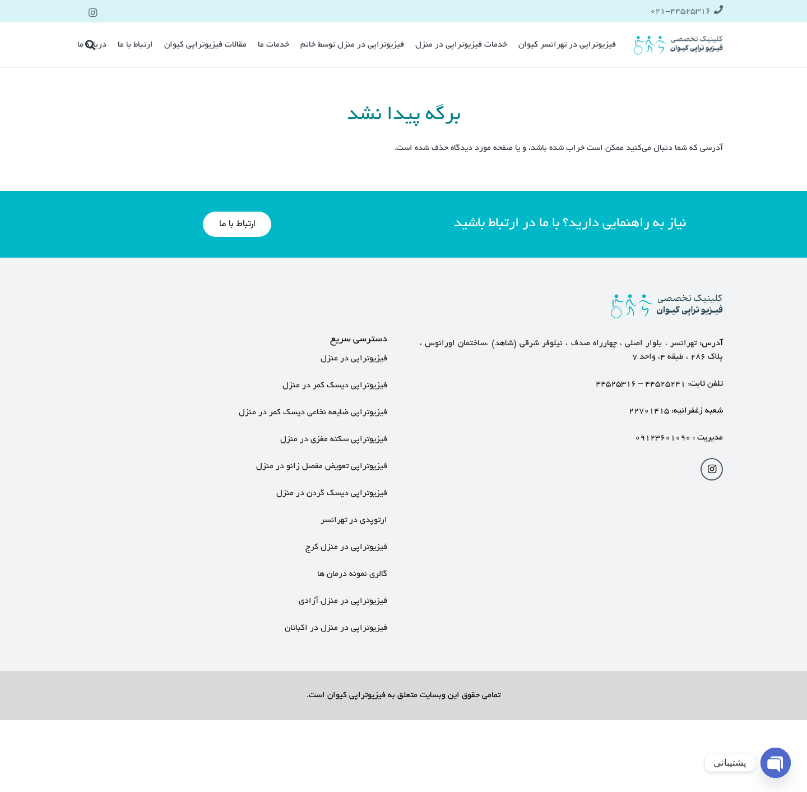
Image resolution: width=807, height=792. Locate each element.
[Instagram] (93, 13)
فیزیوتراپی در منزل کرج (346, 547)
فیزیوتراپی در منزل (354, 358)
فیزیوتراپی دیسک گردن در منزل (331, 493)
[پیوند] (678, 45)
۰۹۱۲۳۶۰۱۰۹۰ (662, 437)
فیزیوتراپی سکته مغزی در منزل (333, 439)
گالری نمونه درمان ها (352, 574)
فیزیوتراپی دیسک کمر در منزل (334, 385)
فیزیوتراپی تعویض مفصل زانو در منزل (321, 466)
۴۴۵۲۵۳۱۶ (616, 383)
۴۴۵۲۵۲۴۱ (665, 383)
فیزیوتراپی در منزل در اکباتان (336, 628)
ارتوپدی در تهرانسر (352, 520)
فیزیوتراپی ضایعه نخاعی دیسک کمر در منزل (313, 412)
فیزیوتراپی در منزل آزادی (343, 601)
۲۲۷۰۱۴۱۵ (649, 410)
